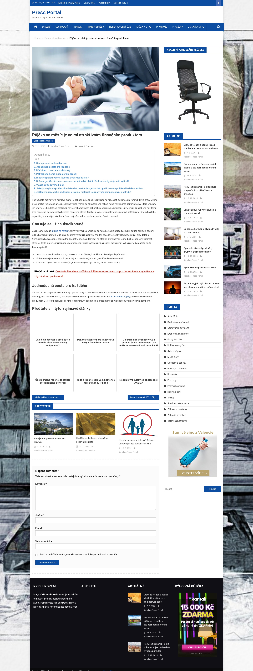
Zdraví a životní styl (177, 417)
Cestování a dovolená (178, 324)
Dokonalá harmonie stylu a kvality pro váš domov (201, 227)
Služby (170, 394)
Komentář (41, 484)
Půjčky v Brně (89, 3)
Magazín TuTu (120, 3)
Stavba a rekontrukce (178, 400)
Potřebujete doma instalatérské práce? (56, 174)
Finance (77, 26)
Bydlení (46, 26)
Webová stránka (43, 541)
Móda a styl (144, 26)
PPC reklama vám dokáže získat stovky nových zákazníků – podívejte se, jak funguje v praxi (50, 397)
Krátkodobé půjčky (120, 296)
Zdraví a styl (196, 26)
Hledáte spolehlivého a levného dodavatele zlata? (62, 177)
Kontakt (61, 3)
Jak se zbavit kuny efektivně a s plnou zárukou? (200, 208)
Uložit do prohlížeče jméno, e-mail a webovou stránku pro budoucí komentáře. (78, 554)
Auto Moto (172, 312)
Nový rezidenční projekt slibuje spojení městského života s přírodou (202, 189)
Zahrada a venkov (176, 411)
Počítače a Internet (177, 365)
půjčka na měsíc (60, 231)
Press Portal (46, 12)
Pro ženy (177, 26)
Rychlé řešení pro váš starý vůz (199, 264)
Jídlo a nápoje (174, 347)
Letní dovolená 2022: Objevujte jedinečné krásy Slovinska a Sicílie (144, 397)
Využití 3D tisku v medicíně (50, 185)
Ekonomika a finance (43, 141)
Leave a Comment (86, 146)
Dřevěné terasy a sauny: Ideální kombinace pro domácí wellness (200, 147)
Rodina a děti (174, 388)
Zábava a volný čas (177, 405)
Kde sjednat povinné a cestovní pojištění (49, 440)
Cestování (62, 26)
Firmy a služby (95, 26)
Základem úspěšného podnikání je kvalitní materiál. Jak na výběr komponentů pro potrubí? (83, 192)
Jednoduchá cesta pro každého (53, 167)
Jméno (39, 515)
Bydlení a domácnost (178, 318)
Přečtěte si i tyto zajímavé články (53, 170)
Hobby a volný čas (120, 26)
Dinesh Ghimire (110, 667)
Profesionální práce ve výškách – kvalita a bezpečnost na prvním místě (200, 168)
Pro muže (161, 26)
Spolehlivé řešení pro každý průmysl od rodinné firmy (202, 246)
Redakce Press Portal (60, 146)
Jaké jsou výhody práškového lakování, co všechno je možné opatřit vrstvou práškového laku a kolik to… (90, 188)
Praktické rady (104, 3)
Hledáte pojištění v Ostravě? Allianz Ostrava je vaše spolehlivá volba (136, 442)
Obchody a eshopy (176, 359)
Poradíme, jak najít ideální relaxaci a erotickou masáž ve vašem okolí (202, 282)
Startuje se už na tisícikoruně (51, 163)
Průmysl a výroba (176, 382)
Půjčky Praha (74, 3)
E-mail (39, 528)
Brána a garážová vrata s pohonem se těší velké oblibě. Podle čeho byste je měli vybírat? (82, 181)
